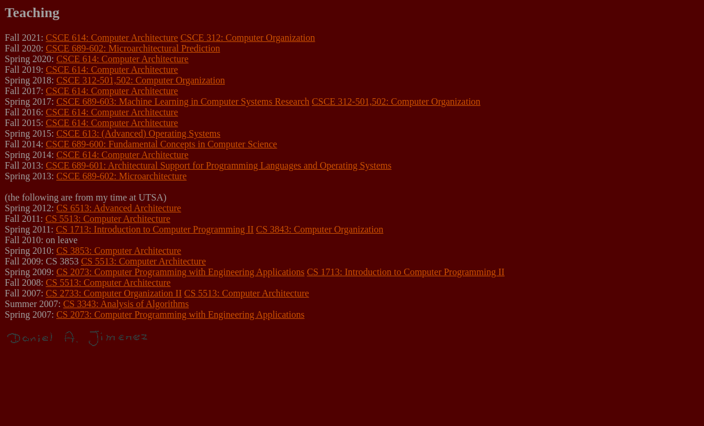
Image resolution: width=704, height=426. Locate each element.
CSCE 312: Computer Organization (247, 38)
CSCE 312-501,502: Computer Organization (140, 80)
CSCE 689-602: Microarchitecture (121, 176)
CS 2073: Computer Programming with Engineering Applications (180, 272)
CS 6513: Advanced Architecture (118, 208)
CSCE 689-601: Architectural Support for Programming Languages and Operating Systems (218, 165)
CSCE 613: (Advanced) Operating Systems (138, 133)
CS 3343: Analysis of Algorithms (126, 304)
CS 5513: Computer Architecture (108, 219)
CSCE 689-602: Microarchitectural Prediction (133, 48)
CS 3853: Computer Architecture (118, 251)
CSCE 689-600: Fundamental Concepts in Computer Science (161, 144)
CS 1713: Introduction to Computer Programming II (155, 229)
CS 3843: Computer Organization (319, 229)
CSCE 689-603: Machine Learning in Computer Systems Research (182, 101)
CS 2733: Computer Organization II (114, 293)
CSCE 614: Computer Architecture (112, 38)
